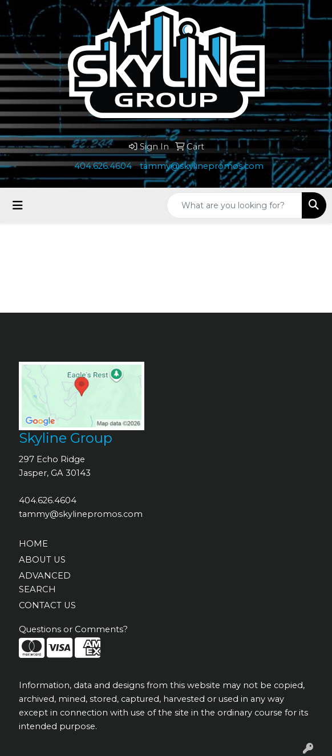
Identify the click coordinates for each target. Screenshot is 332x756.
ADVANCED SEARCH (45, 583)
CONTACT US (47, 605)
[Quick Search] (234, 205)
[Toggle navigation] (18, 205)
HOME (33, 544)
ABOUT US (42, 560)
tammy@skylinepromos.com (202, 166)
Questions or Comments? (73, 629)
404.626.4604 (103, 166)
